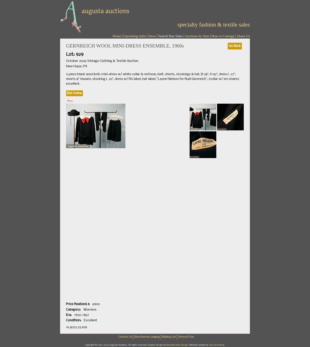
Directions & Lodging (147, 337)
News (152, 36)
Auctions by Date (197, 36)
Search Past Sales (170, 36)
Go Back (235, 46)
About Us (243, 36)
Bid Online (74, 93)
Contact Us (125, 337)
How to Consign (223, 36)
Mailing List (169, 337)
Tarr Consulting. (217, 345)
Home (117, 36)
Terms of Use (186, 337)
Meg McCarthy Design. (177, 345)
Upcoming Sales (134, 36)
